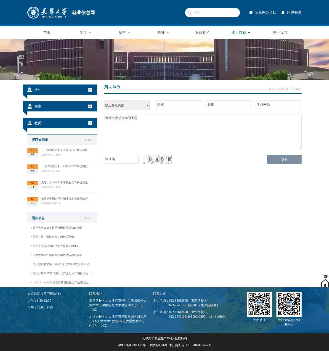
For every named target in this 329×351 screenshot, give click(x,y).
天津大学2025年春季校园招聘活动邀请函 (56, 255)
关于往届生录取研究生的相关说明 (52, 236)
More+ (89, 139)
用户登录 (294, 12)
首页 (46, 32)
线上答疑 (241, 33)
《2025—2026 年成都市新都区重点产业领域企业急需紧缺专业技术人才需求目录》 (62, 282)
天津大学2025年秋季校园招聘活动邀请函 (56, 227)
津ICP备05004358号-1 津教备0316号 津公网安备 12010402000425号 (164, 345)
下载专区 (202, 32)
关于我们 (280, 32)
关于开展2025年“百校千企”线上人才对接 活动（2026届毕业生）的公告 (62, 273)
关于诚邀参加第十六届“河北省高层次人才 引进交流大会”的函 (62, 264)
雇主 (124, 33)
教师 (163, 33)
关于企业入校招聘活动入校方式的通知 (55, 246)
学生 (86, 33)
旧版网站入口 (266, 12)
